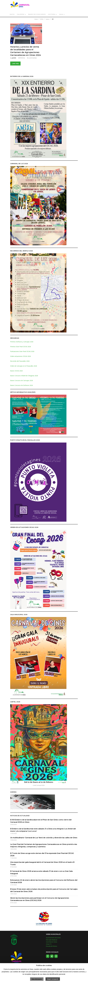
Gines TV (49, 944)
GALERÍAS (20, 14)
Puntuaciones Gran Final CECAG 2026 (22, 351)
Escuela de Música (51, 946)
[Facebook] (47, 956)
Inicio (36, 19)
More (61, 14)
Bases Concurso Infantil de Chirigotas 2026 (24, 376)
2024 (41, 19)
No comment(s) (32, 58)
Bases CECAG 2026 (16, 371)
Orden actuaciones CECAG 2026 (20, 356)
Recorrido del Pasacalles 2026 (19, 361)
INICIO (12, 14)
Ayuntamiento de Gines (53, 937)
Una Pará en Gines (51, 942)
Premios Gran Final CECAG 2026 (20, 346)
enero (47, 19)
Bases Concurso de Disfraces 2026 (21, 385)
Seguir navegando (52, 979)
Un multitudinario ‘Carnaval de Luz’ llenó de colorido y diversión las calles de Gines (43, 838)
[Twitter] (52, 956)
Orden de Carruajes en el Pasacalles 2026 (23, 366)
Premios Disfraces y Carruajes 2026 (21, 342)
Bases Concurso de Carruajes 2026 (21, 380)
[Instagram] (56, 956)
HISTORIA (51, 14)
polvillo (14, 58)
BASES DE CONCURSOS (37, 14)
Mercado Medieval (51, 940)
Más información (37, 979)
